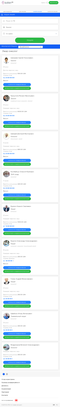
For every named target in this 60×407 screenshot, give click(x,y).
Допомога (5, 385)
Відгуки (5, 80)
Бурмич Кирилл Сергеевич (21, 206)
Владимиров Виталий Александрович (25, 345)
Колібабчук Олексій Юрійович (22, 172)
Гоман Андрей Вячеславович (22, 279)
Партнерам (5, 392)
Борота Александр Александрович (24, 241)
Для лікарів (22, 11)
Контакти (5, 395)
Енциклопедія (6, 389)
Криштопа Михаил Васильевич (22, 96)
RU (57, 405)
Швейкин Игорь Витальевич (21, 313)
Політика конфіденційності (11, 382)
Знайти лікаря (37, 11)
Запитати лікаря (52, 11)
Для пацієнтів (7, 11)
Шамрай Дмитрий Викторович (22, 134)
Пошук (30, 40)
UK (54, 405)
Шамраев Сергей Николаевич (22, 58)
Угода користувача (8, 379)
